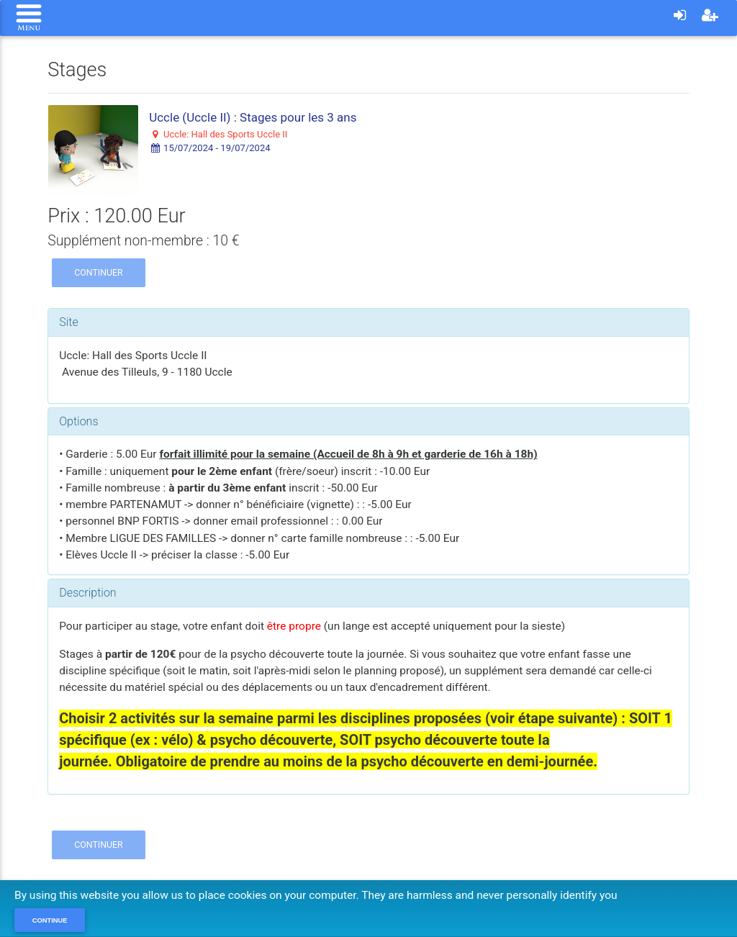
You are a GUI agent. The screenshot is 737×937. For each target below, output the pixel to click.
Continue (50, 920)
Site (68, 322)
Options (78, 421)
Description (87, 592)
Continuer (98, 272)
